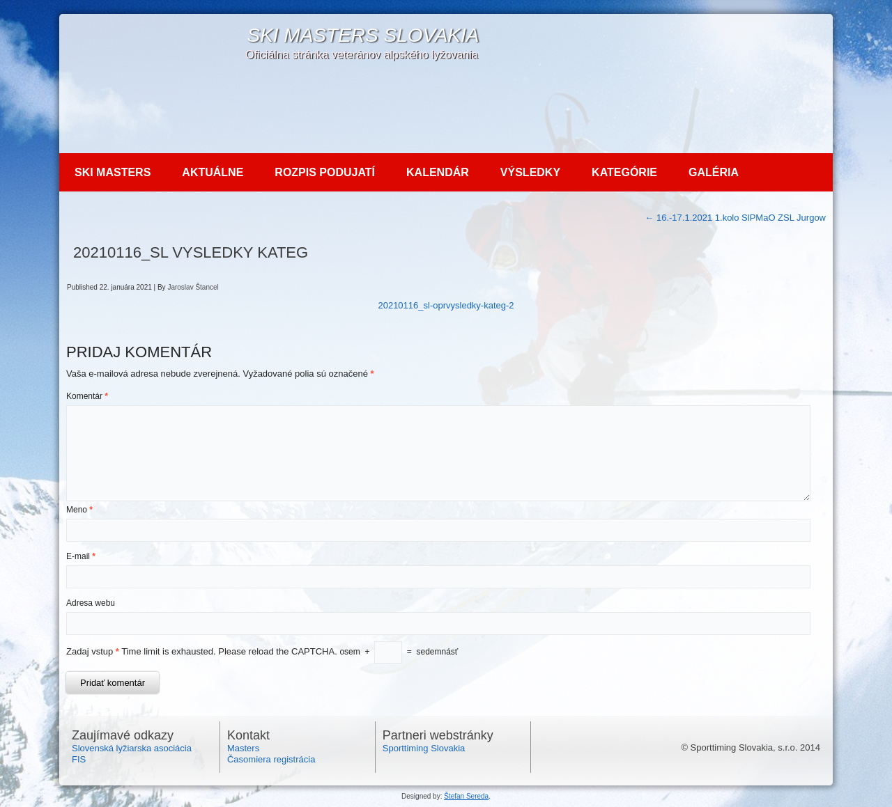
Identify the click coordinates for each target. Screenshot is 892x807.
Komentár (87, 396)
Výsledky (530, 172)
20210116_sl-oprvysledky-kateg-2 (446, 305)
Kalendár (437, 172)
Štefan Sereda (466, 796)
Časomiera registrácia (271, 759)
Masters (243, 748)
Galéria (714, 172)
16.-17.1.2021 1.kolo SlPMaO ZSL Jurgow (735, 217)
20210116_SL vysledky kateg (190, 252)
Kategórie (624, 172)
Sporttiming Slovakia (424, 748)
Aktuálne (212, 172)
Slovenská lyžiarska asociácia (132, 748)
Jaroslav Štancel (192, 287)
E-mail (80, 556)
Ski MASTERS (113, 172)
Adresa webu (90, 603)
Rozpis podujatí (325, 172)
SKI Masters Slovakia (363, 35)
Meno (79, 510)
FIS (79, 759)
